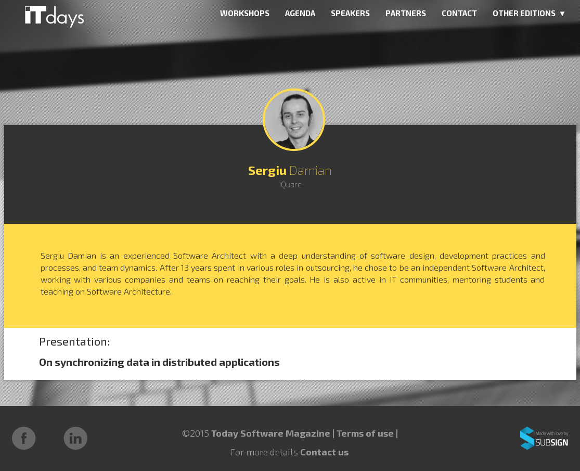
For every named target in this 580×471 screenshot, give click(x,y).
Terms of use (366, 433)
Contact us (324, 451)
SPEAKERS (350, 13)
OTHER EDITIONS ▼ (529, 13)
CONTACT (459, 13)
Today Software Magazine (270, 433)
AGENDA (300, 13)
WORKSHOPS (244, 13)
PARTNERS (405, 13)
